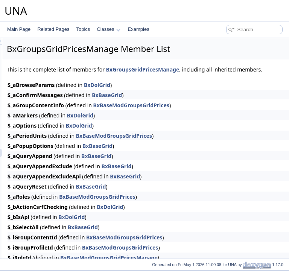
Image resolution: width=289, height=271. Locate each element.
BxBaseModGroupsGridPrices (225, 113)
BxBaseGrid (201, 103)
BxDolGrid (191, 93)
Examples (138, 29)
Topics (83, 29)
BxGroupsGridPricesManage (237, 69)
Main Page (18, 29)
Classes (108, 29)
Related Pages (53, 29)
